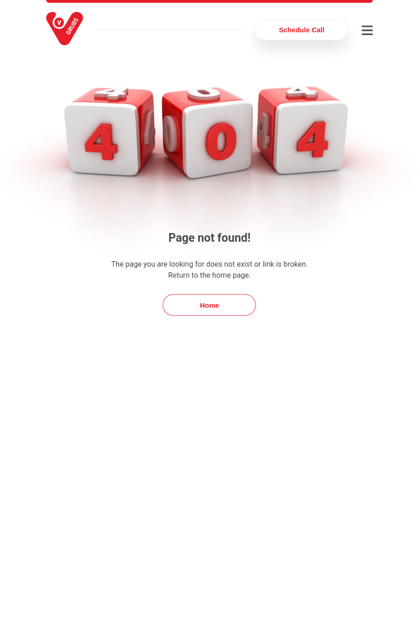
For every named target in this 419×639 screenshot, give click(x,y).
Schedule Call (301, 30)
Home (209, 305)
